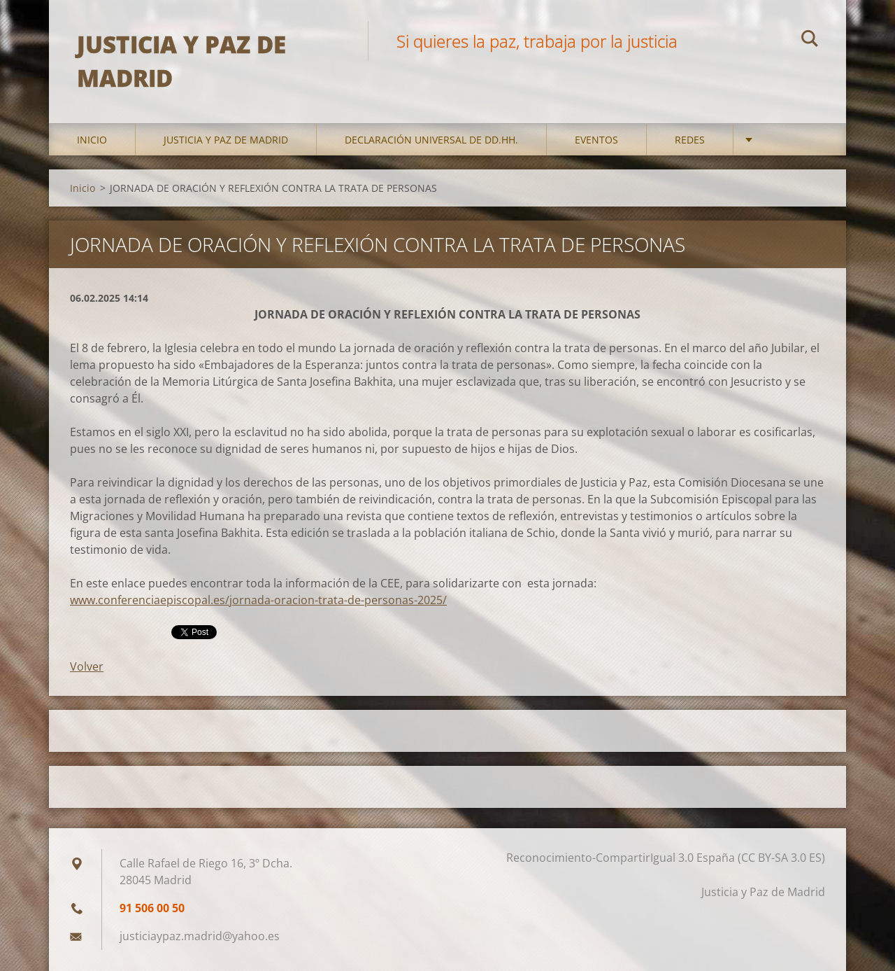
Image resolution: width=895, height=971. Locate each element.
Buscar (809, 40)
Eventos (596, 139)
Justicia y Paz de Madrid (226, 139)
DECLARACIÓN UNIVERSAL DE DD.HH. (431, 139)
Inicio (92, 139)
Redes (690, 139)
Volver (86, 666)
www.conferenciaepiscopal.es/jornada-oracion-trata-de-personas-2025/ (258, 600)
